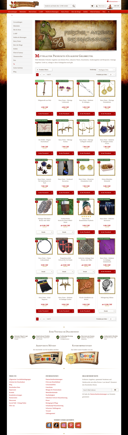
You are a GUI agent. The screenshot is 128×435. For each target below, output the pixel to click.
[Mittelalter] (22, 11)
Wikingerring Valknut (107, 297)
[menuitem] (59, 6)
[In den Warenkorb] (44, 114)
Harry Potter (17, 41)
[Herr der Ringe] (76, 11)
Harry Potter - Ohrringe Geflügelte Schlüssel (86, 140)
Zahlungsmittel (50, 413)
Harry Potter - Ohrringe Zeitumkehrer (107, 101)
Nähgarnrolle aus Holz (44, 100)
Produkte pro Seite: (101, 74)
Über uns (12, 405)
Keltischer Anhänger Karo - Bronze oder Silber (86, 259)
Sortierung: (93, 69)
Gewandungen (17, 22)
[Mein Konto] (100, 6)
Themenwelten (17, 56)
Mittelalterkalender (52, 392)
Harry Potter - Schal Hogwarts (44, 298)
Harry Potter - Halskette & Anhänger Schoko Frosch (107, 141)
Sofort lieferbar (18, 68)
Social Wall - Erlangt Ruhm (17, 403)
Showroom (12, 400)
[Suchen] (73, 6)
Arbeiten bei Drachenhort (17, 382)
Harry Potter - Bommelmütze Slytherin (86, 219)
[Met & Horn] (32, 11)
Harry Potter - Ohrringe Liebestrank (65, 101)
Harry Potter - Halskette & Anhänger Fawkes (65, 298)
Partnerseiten (13, 398)
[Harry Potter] (65, 11)
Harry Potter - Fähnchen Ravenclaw (107, 219)
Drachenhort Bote (14, 387)
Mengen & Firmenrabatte (53, 390)
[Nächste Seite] (40, 74)
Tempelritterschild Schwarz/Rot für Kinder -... (65, 260)
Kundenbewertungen (15, 395)
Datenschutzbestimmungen (54, 379)
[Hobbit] (85, 11)
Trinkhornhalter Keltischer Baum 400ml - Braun (65, 220)
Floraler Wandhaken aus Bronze (86, 298)
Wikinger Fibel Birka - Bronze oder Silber (44, 219)
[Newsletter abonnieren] (115, 390)
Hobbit (15, 49)
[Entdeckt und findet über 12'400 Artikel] (59, 6)
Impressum (12, 390)
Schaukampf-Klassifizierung (54, 405)
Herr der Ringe (18, 45)
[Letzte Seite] (44, 74)
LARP (15, 33)
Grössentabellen (51, 385)
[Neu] (104, 11)
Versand (48, 411)
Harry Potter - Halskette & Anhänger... (86, 101)
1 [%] (37, 74)
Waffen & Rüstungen (19, 37)
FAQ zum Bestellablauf (53, 382)
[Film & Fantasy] (95, 11)
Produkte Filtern (42, 69)
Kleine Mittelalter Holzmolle (107, 180)
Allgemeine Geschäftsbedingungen (20, 379)
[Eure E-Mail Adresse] (97, 390)
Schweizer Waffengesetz (53, 408)
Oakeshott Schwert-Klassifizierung (56, 398)
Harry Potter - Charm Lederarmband (44, 259)
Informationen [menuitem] (112, 1)
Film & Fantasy (18, 52)
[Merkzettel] (92, 6)
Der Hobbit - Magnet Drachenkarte (44, 140)
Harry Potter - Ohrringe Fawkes (65, 140)
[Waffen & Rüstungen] (52, 11)
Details (47, 232)
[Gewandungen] (12, 11)
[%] (109, 11)
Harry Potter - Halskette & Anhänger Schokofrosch (107, 260)
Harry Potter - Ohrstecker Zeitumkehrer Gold (86, 180)
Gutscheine (49, 387)
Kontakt (11, 392)
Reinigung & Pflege (52, 403)
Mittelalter (16, 26)
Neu (14, 60)
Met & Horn (17, 30)
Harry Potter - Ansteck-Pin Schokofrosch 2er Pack (44, 181)
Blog (14, 72)
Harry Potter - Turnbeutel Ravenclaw (65, 180)
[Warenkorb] (113, 6)
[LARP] (41, 11)
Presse (48, 400)
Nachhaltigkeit (50, 395)
